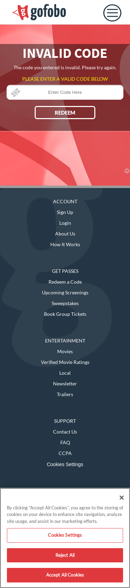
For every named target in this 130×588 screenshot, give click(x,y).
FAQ (65, 442)
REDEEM (65, 112)
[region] (65, 538)
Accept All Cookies (65, 575)
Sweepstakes (65, 303)
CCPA (65, 453)
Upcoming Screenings (65, 292)
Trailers (65, 394)
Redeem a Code (65, 282)
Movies (65, 351)
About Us (65, 234)
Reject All (65, 555)
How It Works (65, 244)
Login (65, 223)
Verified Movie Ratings (65, 362)
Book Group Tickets (65, 314)
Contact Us (65, 432)
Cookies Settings (65, 464)
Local (65, 373)
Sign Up (65, 212)
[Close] (121, 497)
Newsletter (65, 383)
